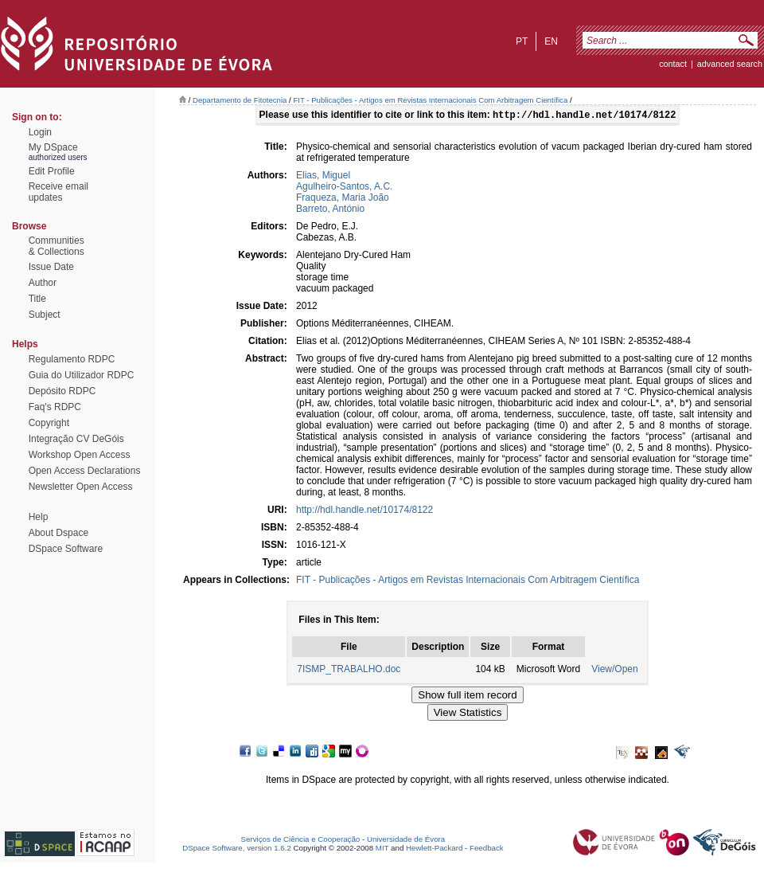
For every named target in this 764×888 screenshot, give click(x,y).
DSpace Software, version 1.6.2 (236, 849)
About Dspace (58, 532)
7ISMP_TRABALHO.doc (348, 670)
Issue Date (51, 266)
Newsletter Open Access (81, 486)
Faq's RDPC (55, 407)
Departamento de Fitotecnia (239, 100)
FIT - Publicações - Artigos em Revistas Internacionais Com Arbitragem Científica (430, 100)
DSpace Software (66, 548)
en (551, 41)
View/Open (614, 670)
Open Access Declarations (85, 470)
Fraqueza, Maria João (342, 199)
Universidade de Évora (406, 840)
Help (39, 516)
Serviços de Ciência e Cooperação (301, 840)
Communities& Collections (56, 246)
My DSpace (53, 147)
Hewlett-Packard (434, 849)
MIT (382, 849)
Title (37, 298)
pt (522, 41)
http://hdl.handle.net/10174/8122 (364, 511)
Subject (44, 314)
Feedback (487, 849)
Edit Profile (52, 171)
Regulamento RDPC (72, 359)
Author (43, 282)
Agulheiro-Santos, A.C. (344, 188)
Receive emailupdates (58, 192)
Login (40, 132)
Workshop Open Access (80, 454)
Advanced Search (729, 63)
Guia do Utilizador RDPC (81, 375)
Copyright (49, 422)
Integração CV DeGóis (76, 438)
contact (673, 63)
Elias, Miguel (323, 176)
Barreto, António (330, 210)
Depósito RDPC (62, 391)
